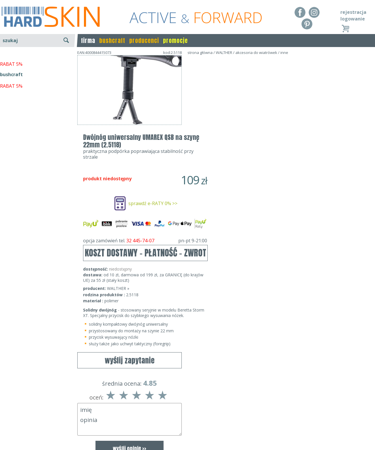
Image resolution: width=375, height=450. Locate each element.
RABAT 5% (11, 132)
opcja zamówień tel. (249, 162)
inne (284, 52)
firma (88, 40)
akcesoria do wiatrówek (256, 52)
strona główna (200, 52)
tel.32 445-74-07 (185, 424)
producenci (144, 40)
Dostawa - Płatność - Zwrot (29, 424)
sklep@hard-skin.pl (185, 433)
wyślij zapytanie (130, 141)
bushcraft (112, 40)
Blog (5, 441)
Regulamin (11, 416)
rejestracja (353, 12)
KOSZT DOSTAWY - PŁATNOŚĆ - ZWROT (250, 174)
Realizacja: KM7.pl (356, 416)
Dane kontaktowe (185, 416)
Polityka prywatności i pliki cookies (37, 433)
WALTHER (224, 52)
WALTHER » (222, 210)
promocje (175, 40)
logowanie (352, 19)
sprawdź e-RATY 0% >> (257, 125)
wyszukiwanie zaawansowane (38, 62)
